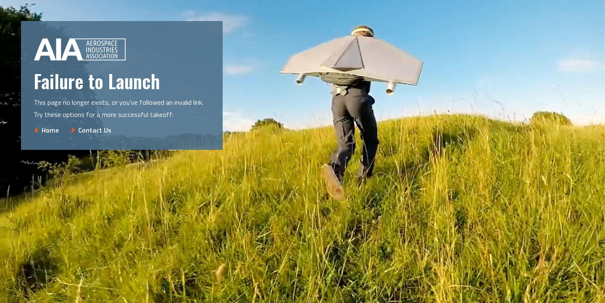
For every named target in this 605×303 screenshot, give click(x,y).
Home (50, 130)
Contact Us (94, 130)
